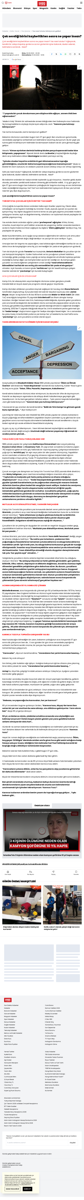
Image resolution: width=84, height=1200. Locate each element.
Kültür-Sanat (14, 31)
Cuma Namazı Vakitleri (53, 1011)
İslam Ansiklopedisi (52, 1066)
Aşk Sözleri (7, 1060)
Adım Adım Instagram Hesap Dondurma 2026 (20, 1120)
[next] (80, 909)
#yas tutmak (29, 864)
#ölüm (45, 864)
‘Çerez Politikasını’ (27, 1183)
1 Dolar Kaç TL (8, 1082)
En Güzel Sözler (50, 1079)
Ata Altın (7, 1074)
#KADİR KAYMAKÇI (10, 864)
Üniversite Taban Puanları (54, 1057)
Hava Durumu (50, 1030)
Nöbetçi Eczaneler (51, 1014)
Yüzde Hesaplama (10, 1115)
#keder (38, 864)
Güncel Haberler (9, 1014)
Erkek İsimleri (49, 1088)
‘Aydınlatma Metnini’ (12, 1185)
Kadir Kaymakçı (7, 53)
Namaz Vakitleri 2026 (52, 1008)
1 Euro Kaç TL (8, 1085)
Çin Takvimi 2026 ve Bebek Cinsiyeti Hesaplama (21, 1104)
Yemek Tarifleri (9, 1052)
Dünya (27, 8)
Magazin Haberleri (10, 1016)
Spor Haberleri (9, 1019)
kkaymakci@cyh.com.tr (10, 55)
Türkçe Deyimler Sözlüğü (12, 1101)
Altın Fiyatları (8, 1036)
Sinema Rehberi (50, 1036)
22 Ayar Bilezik (9, 1079)
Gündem (6, 8)
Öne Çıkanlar (25, 31)
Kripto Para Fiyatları (11, 1044)
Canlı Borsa (49, 1005)
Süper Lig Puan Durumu (12, 1091)
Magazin (44, 8)
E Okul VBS (48, 1019)
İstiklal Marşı (49, 1016)
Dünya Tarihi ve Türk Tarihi (54, 1063)
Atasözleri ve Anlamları (12, 1098)
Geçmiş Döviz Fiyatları (12, 1117)
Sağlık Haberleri (9, 1025)
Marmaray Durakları (52, 1085)
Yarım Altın (8, 1071)
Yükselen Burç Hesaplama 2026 (15, 1112)
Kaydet (73, 1142)
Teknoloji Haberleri (10, 1030)
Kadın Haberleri (9, 1028)
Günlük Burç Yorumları (53, 1025)
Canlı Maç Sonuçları (11, 1088)
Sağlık (62, 8)
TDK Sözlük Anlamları (52, 1054)
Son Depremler (50, 1028)
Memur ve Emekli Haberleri (13, 1033)
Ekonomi (17, 8)
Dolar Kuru (7, 1039)
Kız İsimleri (48, 1091)
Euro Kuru (7, 1041)
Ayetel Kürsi (8, 1054)
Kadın (53, 8)
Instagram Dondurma (53, 1041)
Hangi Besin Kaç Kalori (53, 1071)
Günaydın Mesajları (11, 1063)
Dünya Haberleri (9, 1022)
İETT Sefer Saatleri (10, 1106)
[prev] (3, 909)
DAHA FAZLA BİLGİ (12, 1189)
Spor (35, 8)
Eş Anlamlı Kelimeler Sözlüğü (55, 1074)
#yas (20, 864)
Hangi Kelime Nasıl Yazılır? (54, 1077)
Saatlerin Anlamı (10, 1057)
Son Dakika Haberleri (11, 1005)
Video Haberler (50, 1052)
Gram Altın (8, 1066)
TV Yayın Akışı (50, 1039)
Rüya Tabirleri (50, 1060)
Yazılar (70, 8)
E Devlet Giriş (49, 1022)
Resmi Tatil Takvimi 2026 (13, 1126)
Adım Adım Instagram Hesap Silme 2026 (18, 1123)
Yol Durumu (49, 1033)
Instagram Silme (51, 1044)
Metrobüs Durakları (51, 1082)
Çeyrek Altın (8, 1068)
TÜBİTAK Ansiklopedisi (52, 1068)
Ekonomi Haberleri (10, 1011)
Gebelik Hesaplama (11, 1109)
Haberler (5, 31)
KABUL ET (27, 1189)
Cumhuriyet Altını (10, 1077)
